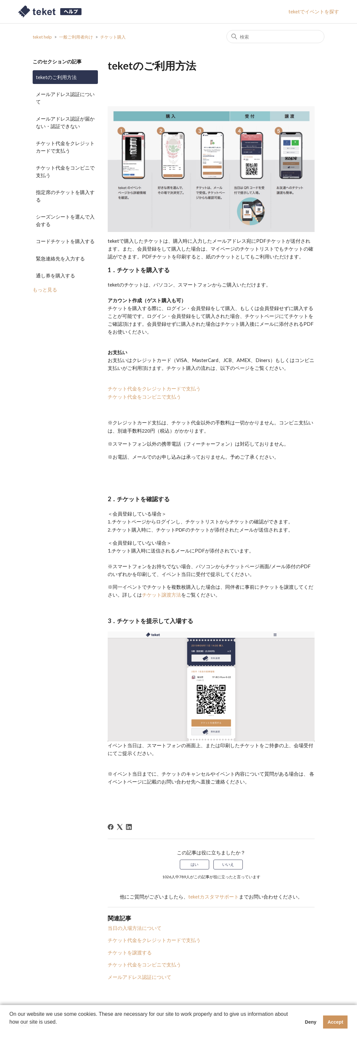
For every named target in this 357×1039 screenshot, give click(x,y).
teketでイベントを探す (313, 11)
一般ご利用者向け (76, 37)
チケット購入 (113, 37)
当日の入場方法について (135, 928)
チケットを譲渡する (130, 952)
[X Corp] (120, 827)
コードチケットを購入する (65, 241)
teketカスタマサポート (213, 896)
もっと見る (45, 289)
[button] (10, 1030)
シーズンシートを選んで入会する (65, 220)
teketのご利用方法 (56, 77)
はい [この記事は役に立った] (194, 864)
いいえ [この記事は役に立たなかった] (228, 864)
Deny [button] (310, 1022)
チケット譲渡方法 (161, 595)
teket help (42, 37)
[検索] (275, 36)
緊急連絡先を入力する (60, 258)
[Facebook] (111, 827)
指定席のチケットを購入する (65, 196)
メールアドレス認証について (65, 98)
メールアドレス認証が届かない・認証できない (65, 122)
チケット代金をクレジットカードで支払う (65, 147)
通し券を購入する (55, 275)
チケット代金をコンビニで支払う (65, 171)
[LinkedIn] (129, 827)
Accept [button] (335, 1022)
